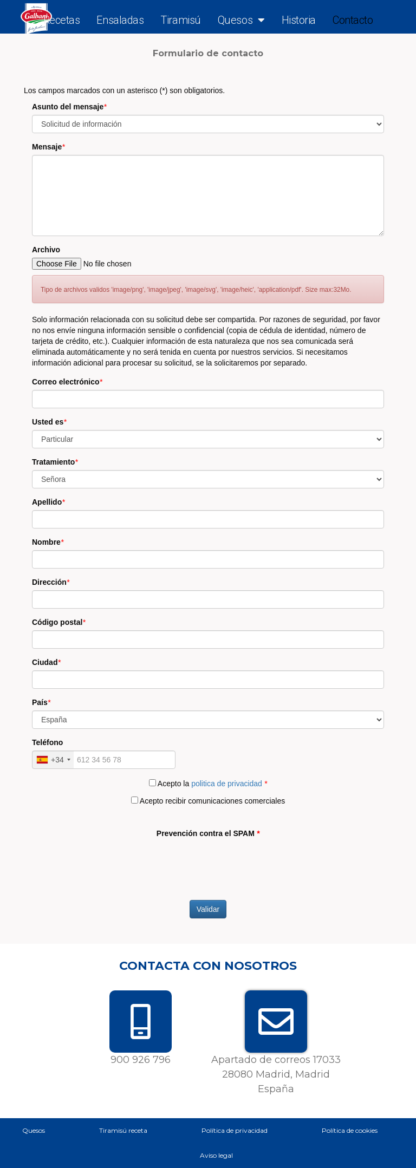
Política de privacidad (235, 1130)
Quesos (241, 20)
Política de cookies (350, 1130)
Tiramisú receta (123, 1130)
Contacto (353, 20)
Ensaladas (120, 20)
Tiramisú (180, 20)
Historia (299, 20)
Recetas (61, 20)
